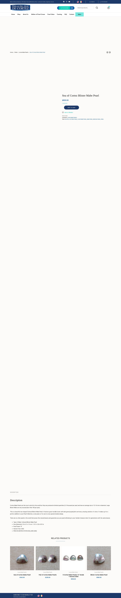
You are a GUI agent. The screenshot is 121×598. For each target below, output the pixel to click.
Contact (71, 14)
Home (13, 14)
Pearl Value (50, 14)
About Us (26, 14)
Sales (79, 14)
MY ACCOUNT (104, 1)
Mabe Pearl (90, 119)
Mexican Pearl (96, 119)
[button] (67, 112)
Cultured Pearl (73, 119)
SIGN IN (92, 1)
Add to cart (71, 107)
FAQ (65, 14)
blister (67, 119)
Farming (59, 14)
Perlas (16, 52)
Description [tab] (14, 492)
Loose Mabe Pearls (23, 52)
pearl (102, 119)
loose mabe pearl (82, 119)
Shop (18, 14)
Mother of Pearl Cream (38, 14)
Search (96, 8)
